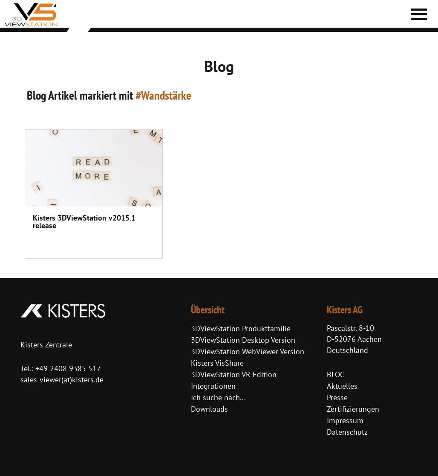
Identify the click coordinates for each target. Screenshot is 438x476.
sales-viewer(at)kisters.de (62, 379)
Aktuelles (342, 386)
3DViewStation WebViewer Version (247, 351)
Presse (337, 397)
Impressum (345, 420)
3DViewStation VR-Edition (234, 374)
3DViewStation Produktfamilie (241, 328)
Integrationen (213, 386)
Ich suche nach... (218, 397)
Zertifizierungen (353, 409)
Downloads (209, 409)
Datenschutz (347, 432)
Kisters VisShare (217, 363)
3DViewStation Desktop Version (243, 340)
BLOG (336, 374)
